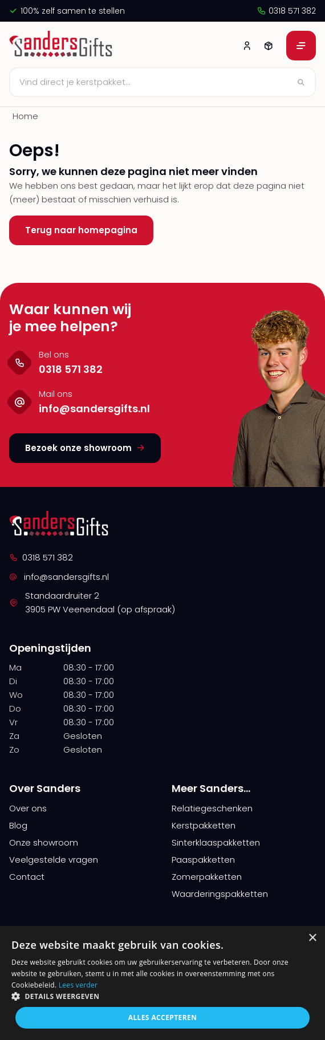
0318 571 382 (286, 11)
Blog (18, 825)
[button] (162, 996)
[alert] (162, 983)
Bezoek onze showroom (85, 448)
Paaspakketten (203, 860)
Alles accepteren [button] (162, 1017)
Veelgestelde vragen (53, 860)
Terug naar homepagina (81, 230)
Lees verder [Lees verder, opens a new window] (78, 985)
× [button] (312, 938)
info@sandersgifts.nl (59, 577)
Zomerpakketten (207, 877)
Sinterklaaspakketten (216, 842)
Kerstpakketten (203, 825)
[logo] (62, 45)
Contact (26, 877)
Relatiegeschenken (212, 808)
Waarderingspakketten (220, 894)
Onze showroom (43, 842)
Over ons (28, 808)
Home (25, 116)
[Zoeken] (162, 82)
